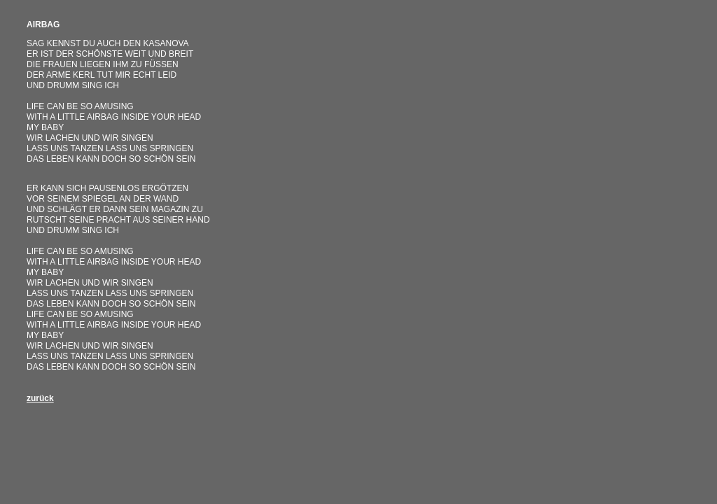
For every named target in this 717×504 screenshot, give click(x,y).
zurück (40, 398)
